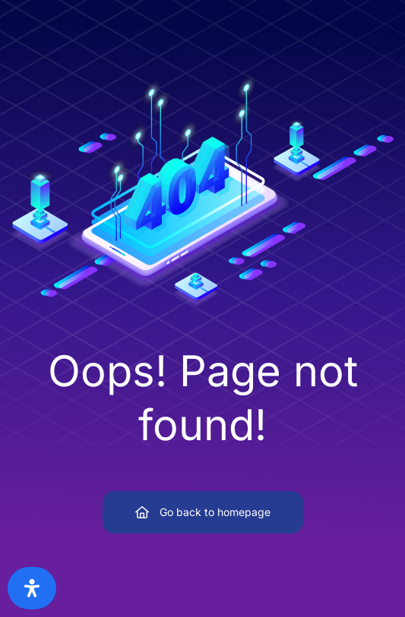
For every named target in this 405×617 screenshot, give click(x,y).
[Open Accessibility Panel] (32, 588)
